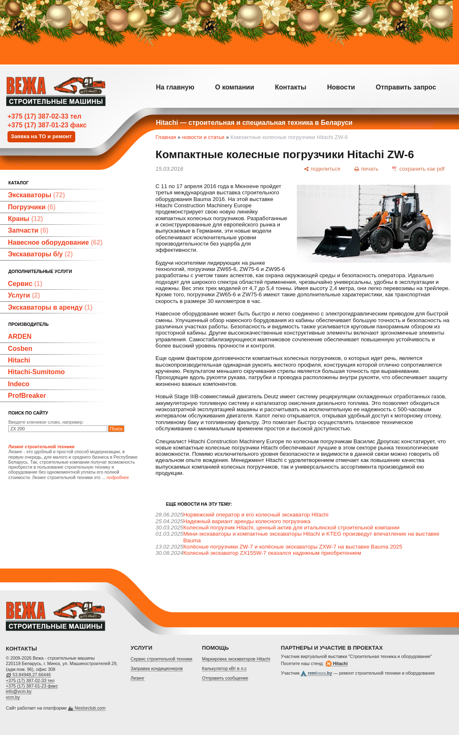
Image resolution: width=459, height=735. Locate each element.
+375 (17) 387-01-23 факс (46, 125)
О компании (234, 87)
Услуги (24, 295)
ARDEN (20, 336)
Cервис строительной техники (161, 658)
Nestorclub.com (90, 707)
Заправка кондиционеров (157, 668)
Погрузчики (32, 207)
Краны (25, 218)
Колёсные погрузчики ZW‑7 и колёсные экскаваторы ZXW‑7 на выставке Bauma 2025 (292, 547)
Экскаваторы (36, 195)
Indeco (19, 383)
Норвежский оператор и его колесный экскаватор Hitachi (255, 515)
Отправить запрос (406, 87)
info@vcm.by (19, 691)
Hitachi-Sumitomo (36, 371)
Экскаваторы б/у (40, 254)
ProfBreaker (27, 395)
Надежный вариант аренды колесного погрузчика (247, 521)
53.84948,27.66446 (31, 674)
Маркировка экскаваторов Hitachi (236, 658)
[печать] (366, 168)
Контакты (290, 87)
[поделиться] (321, 168)
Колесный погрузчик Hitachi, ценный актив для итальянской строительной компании (291, 527)
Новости (341, 87)
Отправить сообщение (225, 677)
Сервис (25, 283)
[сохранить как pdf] (418, 168)
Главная (165, 137)
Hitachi (19, 360)
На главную (175, 87)
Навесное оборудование (55, 242)
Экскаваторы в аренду (50, 307)
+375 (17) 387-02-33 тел (44, 116)
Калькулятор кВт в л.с (224, 668)
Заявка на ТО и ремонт (41, 136)
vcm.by (13, 697)
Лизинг (138, 677)
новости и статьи (203, 137)
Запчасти (28, 230)
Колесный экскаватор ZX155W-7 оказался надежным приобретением (272, 553)
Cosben (20, 348)
